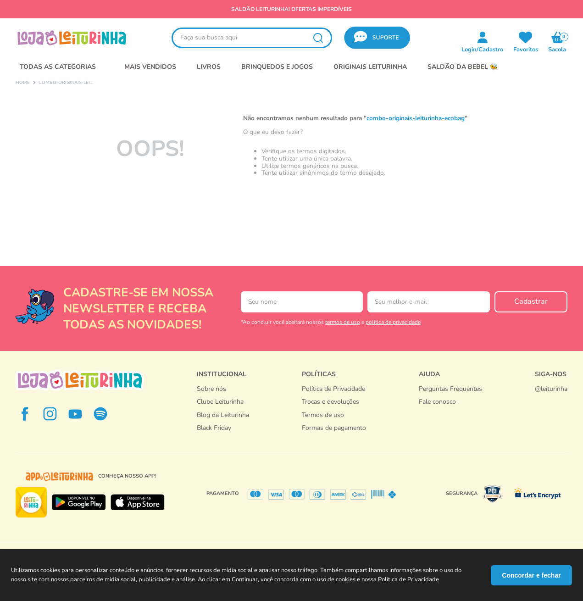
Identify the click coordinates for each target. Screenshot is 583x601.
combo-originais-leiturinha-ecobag (66, 83)
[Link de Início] (23, 83)
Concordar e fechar (531, 575)
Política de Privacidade (408, 579)
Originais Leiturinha (370, 66)
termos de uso (342, 322)
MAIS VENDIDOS (150, 66)
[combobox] (252, 38)
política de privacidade (393, 322)
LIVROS (209, 66)
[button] (377, 38)
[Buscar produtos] (318, 38)
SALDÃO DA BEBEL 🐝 (463, 66)
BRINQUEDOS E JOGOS (277, 66)
